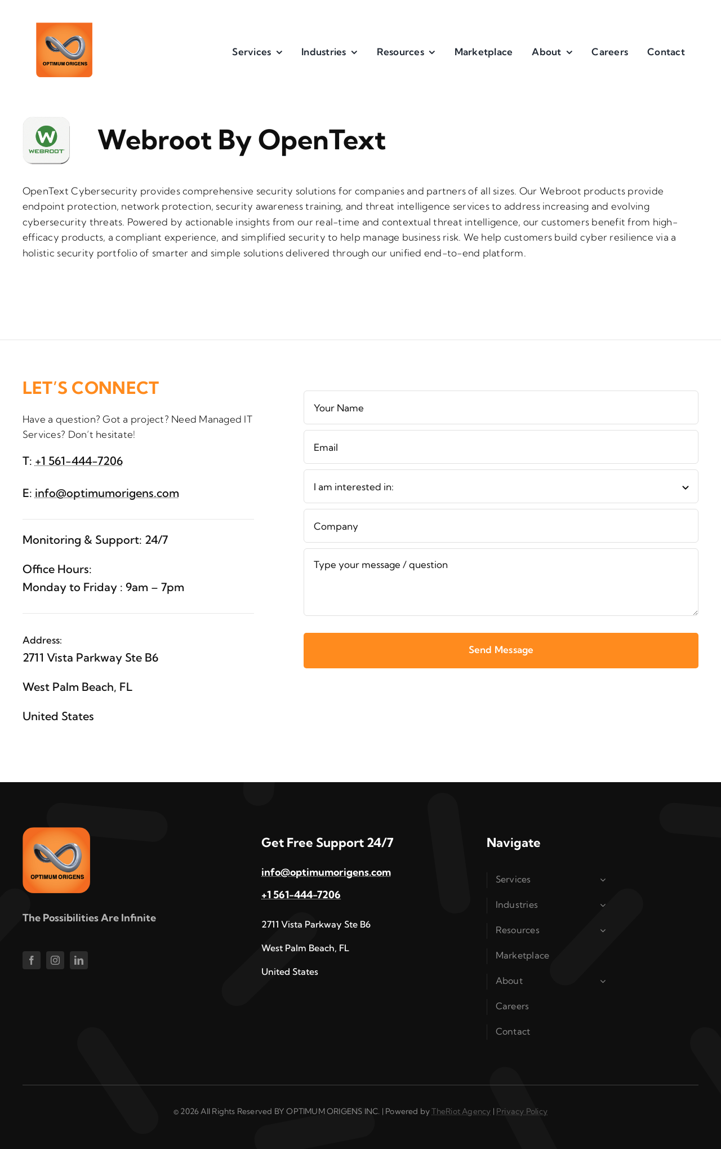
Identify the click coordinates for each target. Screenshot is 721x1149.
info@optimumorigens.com (107, 493)
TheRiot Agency (461, 1111)
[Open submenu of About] (604, 981)
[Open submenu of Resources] (604, 930)
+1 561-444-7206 (79, 461)
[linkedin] (79, 960)
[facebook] (32, 960)
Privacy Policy (522, 1111)
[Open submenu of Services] (604, 879)
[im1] (64, 27)
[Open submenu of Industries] (604, 905)
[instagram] (55, 960)
